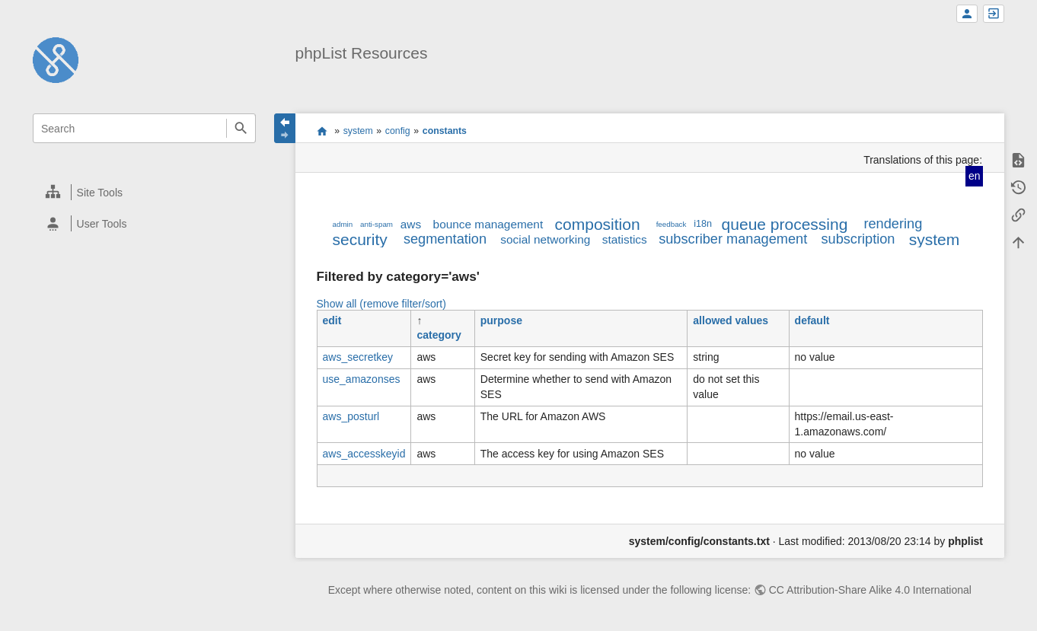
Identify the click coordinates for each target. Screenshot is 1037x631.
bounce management (488, 224)
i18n (703, 223)
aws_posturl (351, 416)
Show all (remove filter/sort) (381, 304)
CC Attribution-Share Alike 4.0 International (870, 590)
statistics (624, 239)
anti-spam (376, 224)
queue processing (785, 224)
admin (343, 224)
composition (597, 224)
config (397, 131)
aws (410, 224)
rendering (892, 223)
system (358, 131)
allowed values (730, 320)
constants (445, 131)
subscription (858, 239)
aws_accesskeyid (364, 454)
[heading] (145, 192)
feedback (671, 224)
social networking (545, 239)
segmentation (445, 239)
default (812, 320)
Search (241, 128)
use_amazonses (361, 379)
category (438, 335)
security (360, 239)
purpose (501, 320)
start (321, 131)
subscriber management (733, 239)
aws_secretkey (358, 357)
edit (332, 320)
